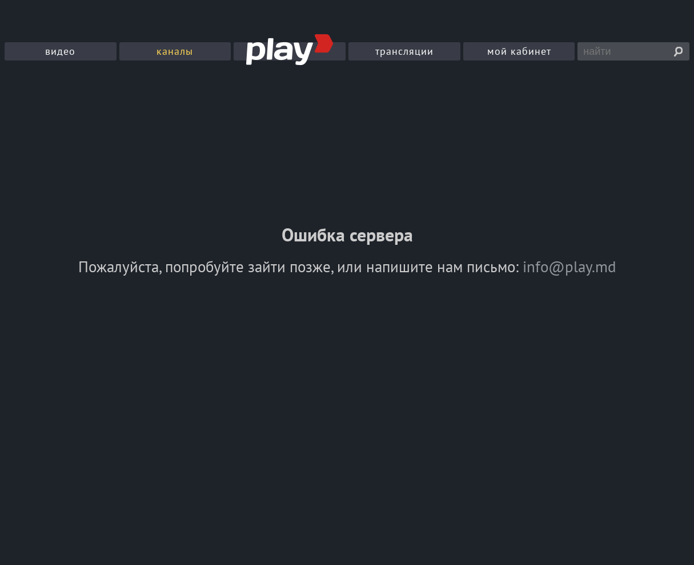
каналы (175, 51)
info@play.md (569, 266)
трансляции (404, 51)
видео (60, 51)
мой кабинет (519, 51)
